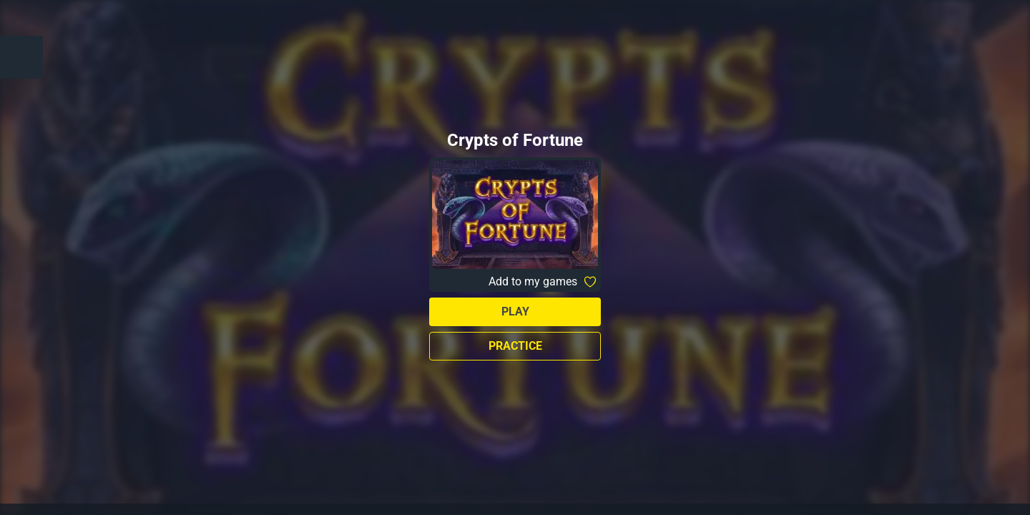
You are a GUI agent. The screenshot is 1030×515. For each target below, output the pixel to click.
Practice (515, 346)
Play (515, 311)
